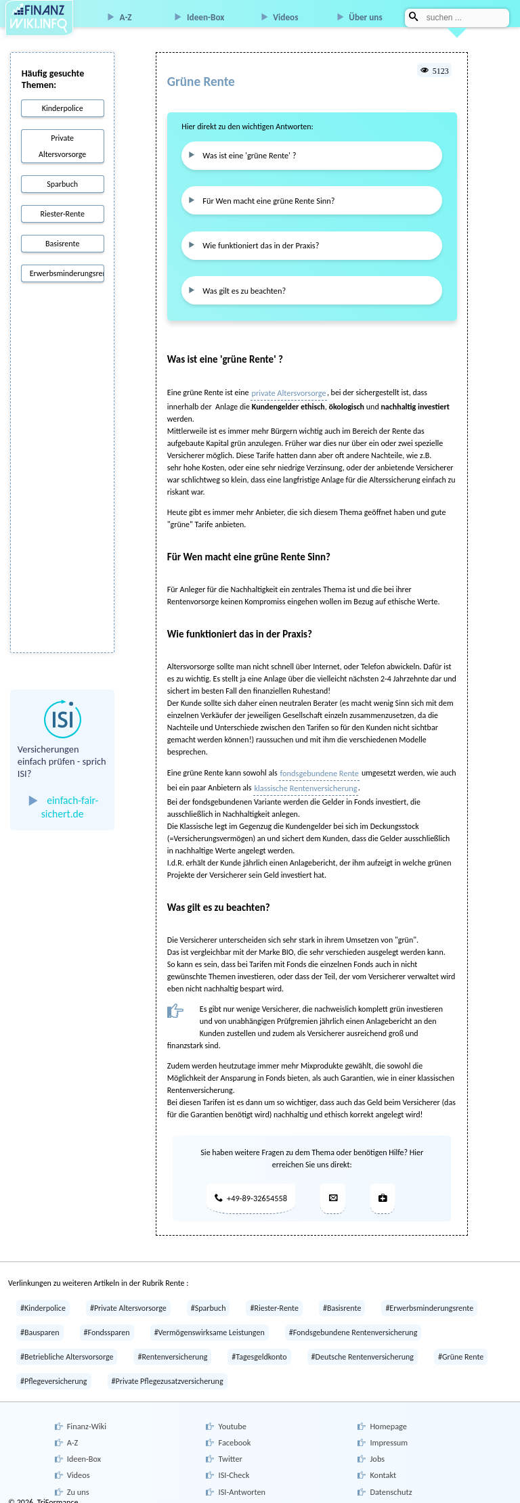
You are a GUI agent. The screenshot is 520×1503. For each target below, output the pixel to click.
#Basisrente (342, 1301)
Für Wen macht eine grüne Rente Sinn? (266, 198)
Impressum (388, 1433)
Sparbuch (62, 184)
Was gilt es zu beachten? (242, 285)
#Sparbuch (208, 1301)
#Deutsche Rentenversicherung (362, 1350)
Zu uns (77, 1480)
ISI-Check (233, 1464)
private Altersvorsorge (287, 387)
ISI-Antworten (241, 1480)
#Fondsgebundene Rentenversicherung (353, 1325)
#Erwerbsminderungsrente (429, 1301)
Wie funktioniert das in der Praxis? (258, 242)
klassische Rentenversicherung (304, 782)
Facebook (233, 1433)
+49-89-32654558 (250, 1191)
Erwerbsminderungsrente (67, 273)
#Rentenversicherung (172, 1350)
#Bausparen (40, 1325)
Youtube (231, 1418)
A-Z (126, 17)
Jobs (377, 1449)
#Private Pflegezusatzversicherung (167, 1374)
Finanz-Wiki (85, 1418)
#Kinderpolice (43, 1301)
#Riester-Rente (274, 1301)
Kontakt (382, 1464)
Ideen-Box (205, 17)
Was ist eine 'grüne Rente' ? (247, 154)
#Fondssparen (107, 1325)
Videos (285, 17)
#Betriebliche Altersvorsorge (66, 1350)
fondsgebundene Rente (318, 767)
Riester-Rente (62, 214)
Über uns (365, 17)
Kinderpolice (62, 108)
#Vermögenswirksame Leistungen (209, 1325)
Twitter (229, 1449)
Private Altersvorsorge (62, 146)
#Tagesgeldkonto (259, 1350)
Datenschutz (390, 1480)
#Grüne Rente (460, 1350)
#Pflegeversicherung (53, 1374)
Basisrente (62, 243)
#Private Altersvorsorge (128, 1301)
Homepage (388, 1418)
